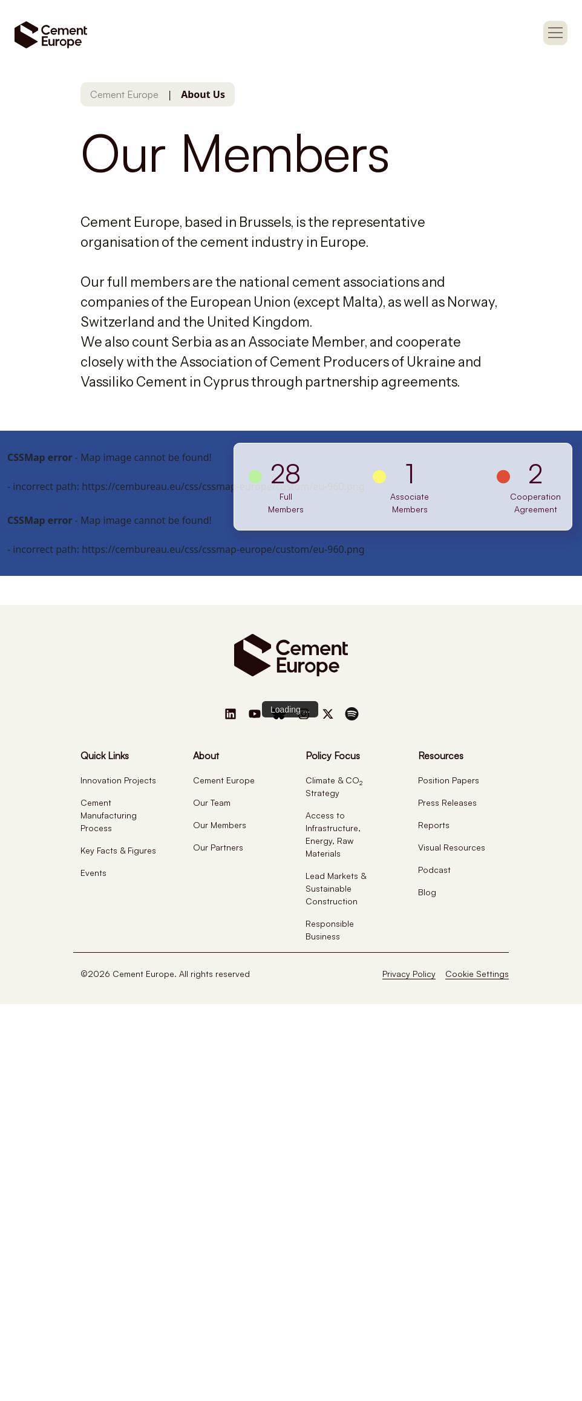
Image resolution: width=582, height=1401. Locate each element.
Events (93, 872)
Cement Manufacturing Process (108, 815)
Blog (427, 892)
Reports (434, 825)
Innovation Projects (118, 780)
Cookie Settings (477, 973)
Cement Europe (124, 94)
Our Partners (218, 847)
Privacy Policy (409, 973)
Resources (440, 755)
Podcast (434, 869)
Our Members (219, 825)
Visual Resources (451, 847)
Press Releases (447, 802)
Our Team (212, 802)
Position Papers (448, 780)
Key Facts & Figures (118, 850)
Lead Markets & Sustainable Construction (336, 888)
